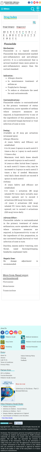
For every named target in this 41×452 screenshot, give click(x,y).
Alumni (3, 358)
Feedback (23, 360)
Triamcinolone (9, 290)
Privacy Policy (5, 364)
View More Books (7, 418)
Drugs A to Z (21, 27)
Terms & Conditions (7, 362)
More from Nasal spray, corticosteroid (16, 277)
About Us (3, 355)
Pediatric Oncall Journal (8, 378)
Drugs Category (8, 27)
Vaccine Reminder (6, 375)
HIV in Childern (5, 373)
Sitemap (23, 358)
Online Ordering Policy (28, 356)
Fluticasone (8, 282)
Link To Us (4, 360)
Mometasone (8, 286)
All (4, 32)
